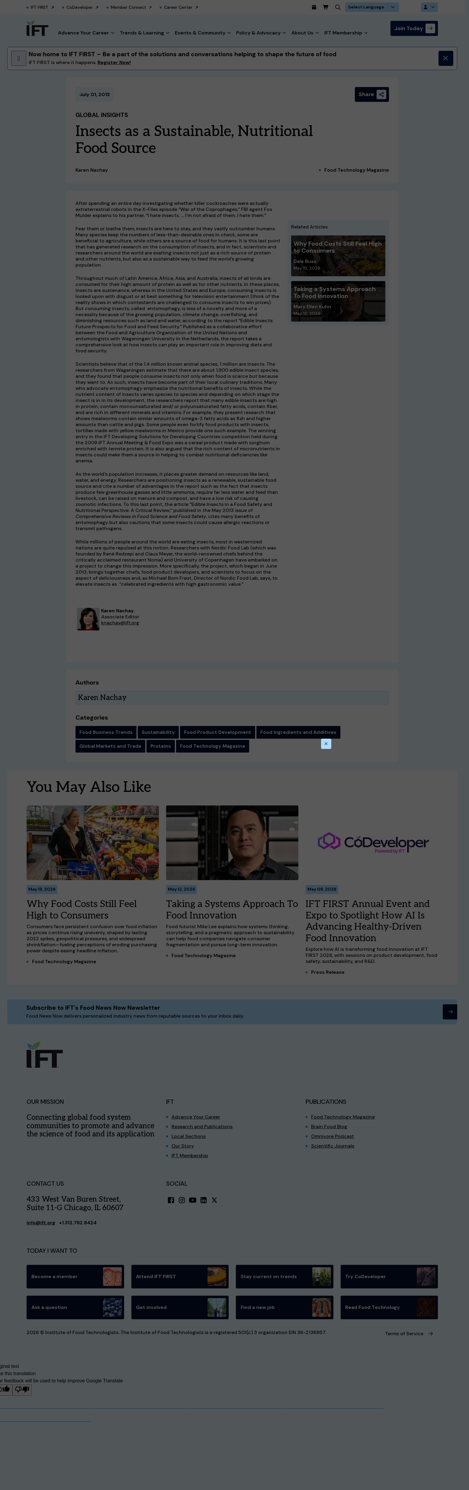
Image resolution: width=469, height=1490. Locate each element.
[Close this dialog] (326, 744)
